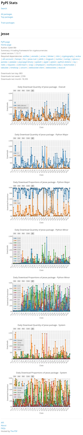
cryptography (68, 56)
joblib (41, 59)
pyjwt (46, 62)
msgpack (50, 59)
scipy (31, 64)
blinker (51, 56)
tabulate (4, 67)
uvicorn (23, 67)
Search (4, 8)
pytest (53, 62)
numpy (67, 59)
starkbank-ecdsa (54, 64)
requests (11, 64)
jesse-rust (32, 59)
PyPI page (5, 42)
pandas (4, 62)
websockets (51, 67)
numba (59, 59)
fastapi (18, 59)
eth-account (7, 59)
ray (74, 62)
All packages (6, 14)
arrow (43, 56)
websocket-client (36, 67)
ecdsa (78, 56)
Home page (6, 44)
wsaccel (61, 67)
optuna (75, 59)
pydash (38, 62)
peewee (12, 62)
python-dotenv (64, 62)
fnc (24, 59)
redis (3, 64)
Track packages (7, 22)
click (58, 56)
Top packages (7, 17)
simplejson (40, 64)
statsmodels (69, 64)
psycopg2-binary (25, 62)
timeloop (14, 67)
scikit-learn (22, 64)
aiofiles (26, 56)
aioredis (34, 56)
